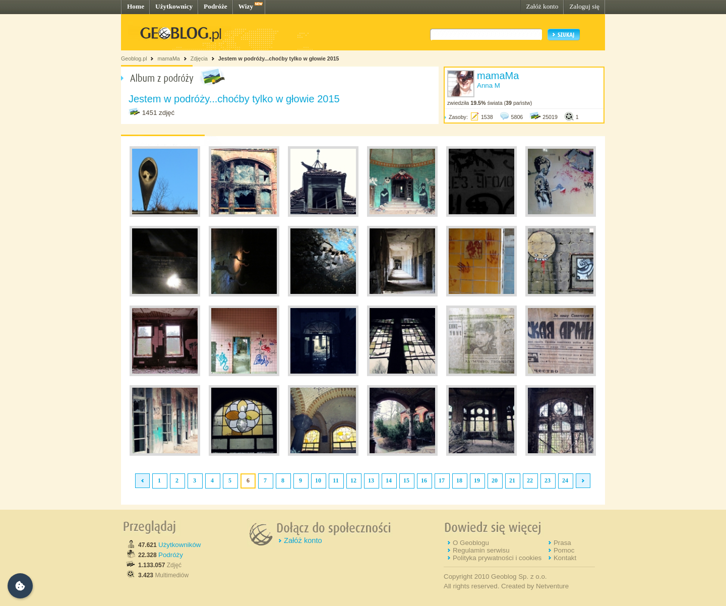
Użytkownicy (174, 6)
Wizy (245, 6)
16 (424, 480)
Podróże (215, 6)
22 (530, 480)
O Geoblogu (471, 543)
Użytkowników (179, 545)
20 (495, 480)
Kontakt (565, 558)
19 (477, 480)
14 (389, 480)
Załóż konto (542, 6)
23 (547, 480)
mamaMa (168, 58)
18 (459, 480)
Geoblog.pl (134, 58)
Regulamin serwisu (481, 550)
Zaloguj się (584, 6)
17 (442, 480)
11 (335, 480)
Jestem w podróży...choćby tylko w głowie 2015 (278, 58)
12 (353, 480)
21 (512, 480)
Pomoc (564, 550)
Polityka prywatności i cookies (497, 558)
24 (565, 480)
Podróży (170, 555)
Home (135, 6)
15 (406, 480)
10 (318, 480)
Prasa (562, 543)
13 (371, 480)
